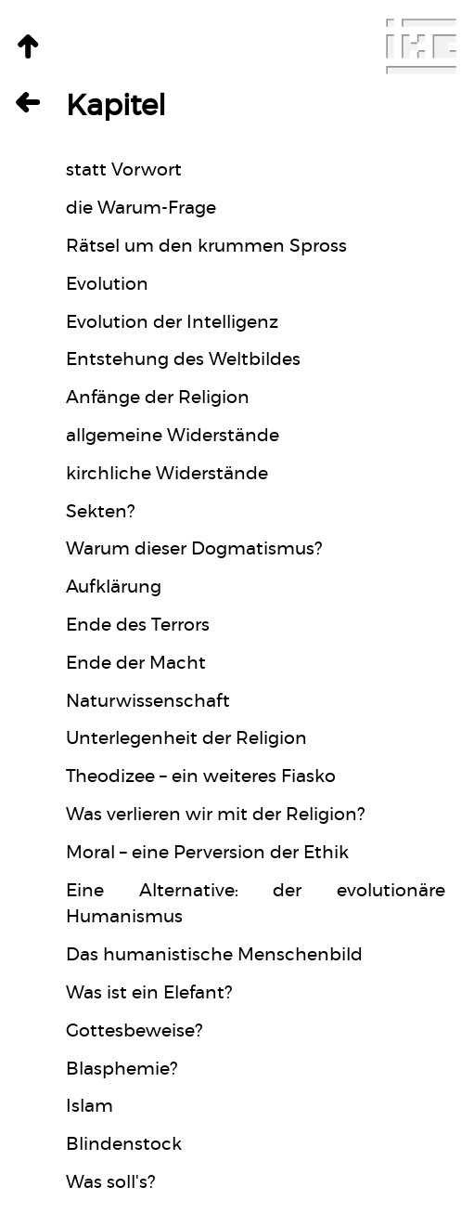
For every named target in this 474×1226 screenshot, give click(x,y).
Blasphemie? (121, 1069)
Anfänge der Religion (158, 398)
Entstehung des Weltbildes (183, 360)
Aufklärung (113, 587)
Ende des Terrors (138, 625)
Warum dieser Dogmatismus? (194, 549)
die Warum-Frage (141, 208)
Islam (89, 1106)
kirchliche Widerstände (167, 474)
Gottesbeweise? (134, 1031)
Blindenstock (124, 1145)
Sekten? (100, 512)
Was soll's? (110, 1183)
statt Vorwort (124, 170)
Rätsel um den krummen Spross (206, 246)
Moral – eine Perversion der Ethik (207, 853)
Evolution (107, 284)
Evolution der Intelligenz (172, 323)
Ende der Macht (136, 663)
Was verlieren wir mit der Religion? (215, 815)
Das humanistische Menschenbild (214, 955)
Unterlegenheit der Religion (186, 739)
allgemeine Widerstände (172, 436)
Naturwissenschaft (148, 702)
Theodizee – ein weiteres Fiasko (201, 777)
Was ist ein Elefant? (149, 993)
